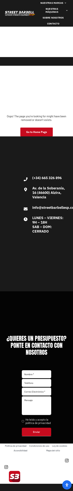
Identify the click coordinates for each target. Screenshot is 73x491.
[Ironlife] (24, 270)
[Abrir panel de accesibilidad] (67, 485)
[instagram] (67, 460)
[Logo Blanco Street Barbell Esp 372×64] (19, 12)
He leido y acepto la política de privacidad (38, 421)
